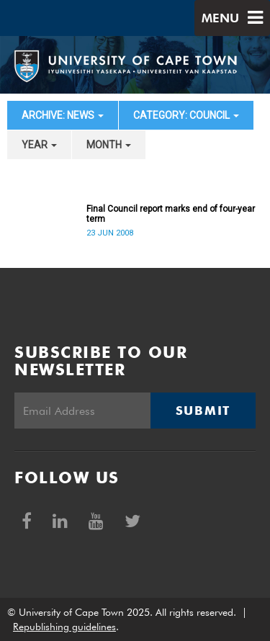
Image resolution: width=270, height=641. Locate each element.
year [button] (39, 145)
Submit (203, 410)
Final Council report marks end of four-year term (170, 214)
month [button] (108, 145)
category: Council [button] (186, 115)
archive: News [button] (63, 115)
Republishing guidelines (64, 626)
